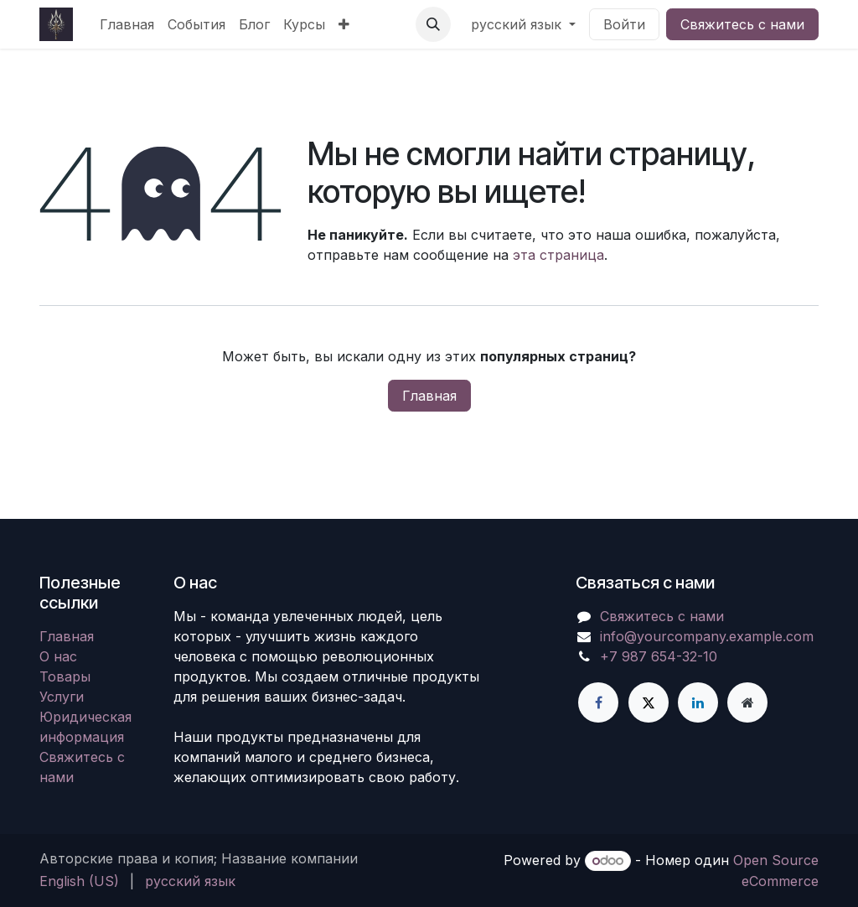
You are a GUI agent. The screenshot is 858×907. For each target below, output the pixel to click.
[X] (648, 702)
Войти (624, 24)
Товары (64, 676)
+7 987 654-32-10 (658, 656)
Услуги (61, 696)
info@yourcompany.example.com (707, 636)
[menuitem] (127, 24)
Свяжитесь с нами (742, 24)
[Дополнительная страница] (747, 702)
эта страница (558, 254)
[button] (433, 24)
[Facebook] (598, 702)
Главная (429, 395)
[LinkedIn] (698, 702)
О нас (58, 656)
